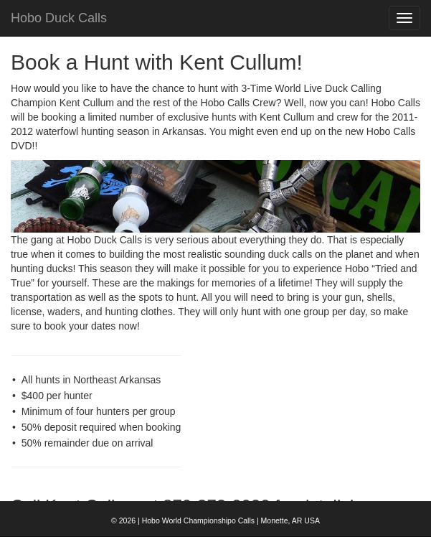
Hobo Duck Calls (59, 18)
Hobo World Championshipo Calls (198, 520)
